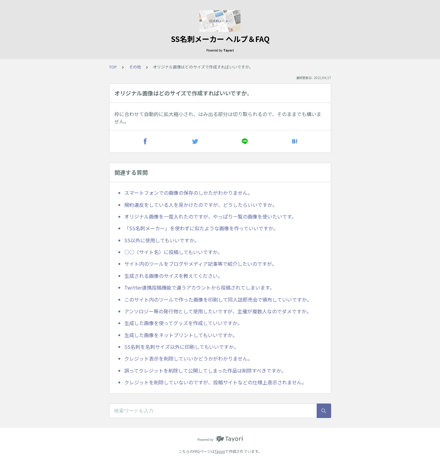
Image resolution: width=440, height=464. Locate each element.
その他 (135, 67)
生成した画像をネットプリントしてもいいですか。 (180, 335)
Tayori (220, 451)
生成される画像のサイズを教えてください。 (173, 275)
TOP (113, 67)
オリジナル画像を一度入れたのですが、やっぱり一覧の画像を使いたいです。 (210, 216)
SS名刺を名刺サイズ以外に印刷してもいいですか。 (181, 346)
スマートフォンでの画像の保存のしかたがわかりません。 (188, 192)
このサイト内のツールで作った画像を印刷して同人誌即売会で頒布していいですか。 (218, 299)
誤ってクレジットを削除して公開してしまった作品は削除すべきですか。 (205, 370)
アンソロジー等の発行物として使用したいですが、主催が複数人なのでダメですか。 (217, 311)
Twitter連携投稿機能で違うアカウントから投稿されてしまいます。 (199, 287)
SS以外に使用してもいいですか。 (161, 240)
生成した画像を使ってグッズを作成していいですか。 (183, 323)
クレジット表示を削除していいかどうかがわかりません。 (188, 358)
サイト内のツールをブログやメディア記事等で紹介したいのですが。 (200, 263)
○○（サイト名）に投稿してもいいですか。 (173, 252)
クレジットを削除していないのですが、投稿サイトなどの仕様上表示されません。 (215, 382)
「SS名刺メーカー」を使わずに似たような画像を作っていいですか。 (201, 228)
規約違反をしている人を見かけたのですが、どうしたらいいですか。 (200, 204)
